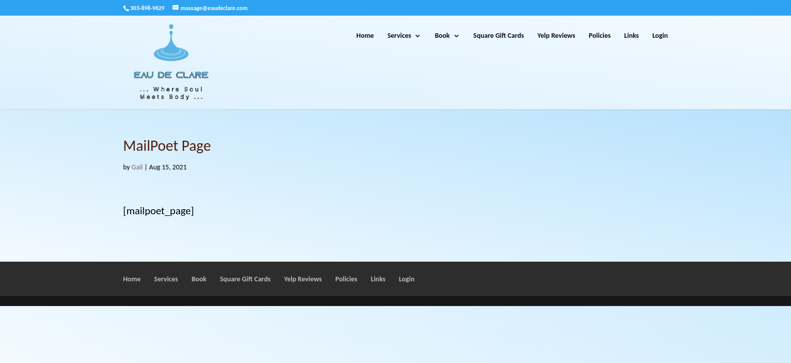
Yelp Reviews (556, 36)
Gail (137, 167)
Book (442, 36)
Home (365, 36)
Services (399, 36)
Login (660, 36)
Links (631, 36)
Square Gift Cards (498, 36)
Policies (600, 36)
